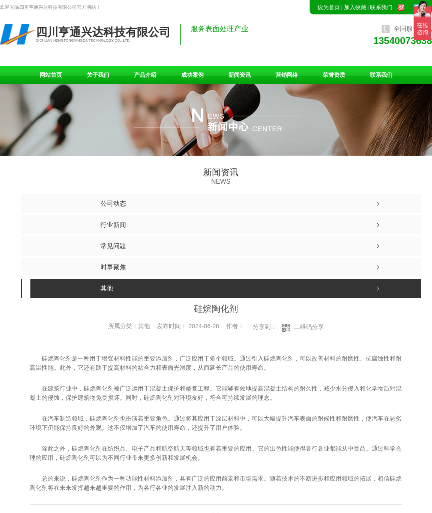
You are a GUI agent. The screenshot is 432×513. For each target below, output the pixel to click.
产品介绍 (145, 75)
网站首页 (51, 75)
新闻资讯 (239, 75)
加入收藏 (355, 7)
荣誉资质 (334, 75)
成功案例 (192, 75)
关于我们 (98, 75)
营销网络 (287, 75)
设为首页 (329, 7)
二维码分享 (309, 326)
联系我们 (381, 7)
